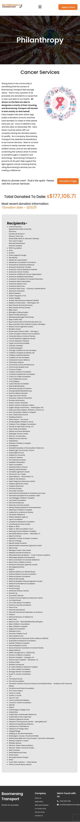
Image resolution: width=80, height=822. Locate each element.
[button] (40, 7)
